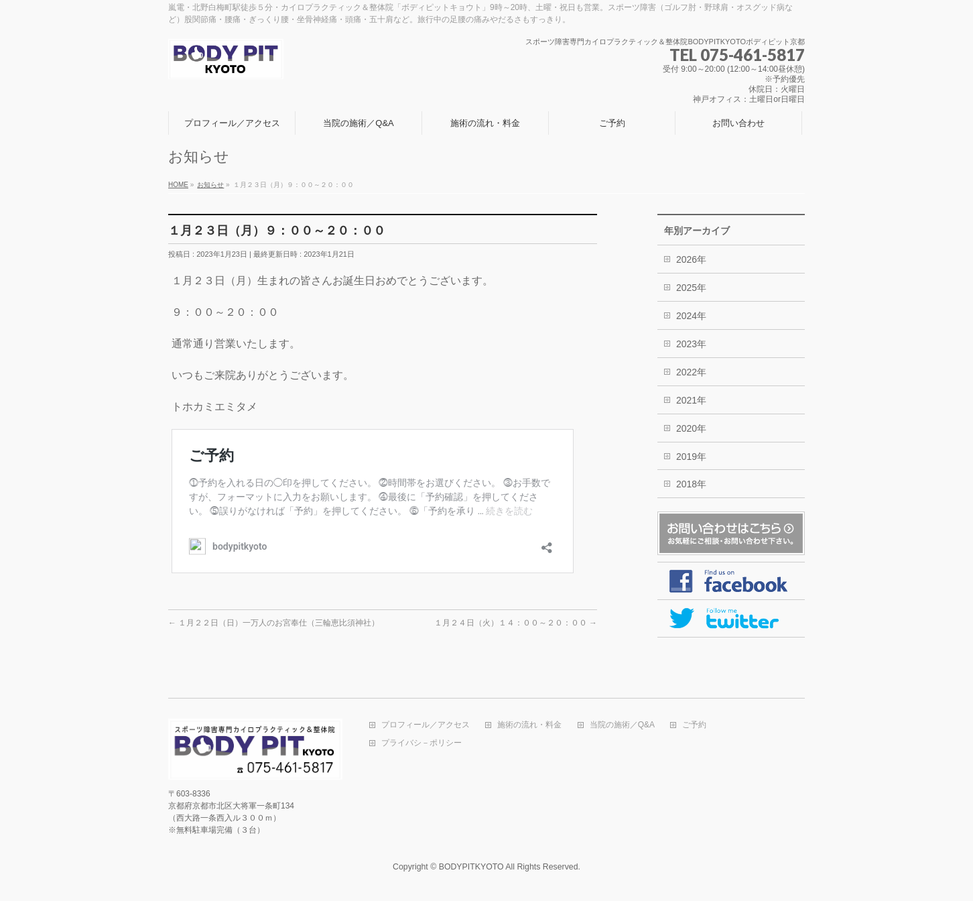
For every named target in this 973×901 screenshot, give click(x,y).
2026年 (691, 259)
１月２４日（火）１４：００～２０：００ (515, 622)
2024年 (691, 315)
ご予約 (694, 725)
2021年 (691, 400)
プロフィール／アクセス (425, 725)
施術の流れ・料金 (529, 725)
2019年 (691, 456)
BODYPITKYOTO (471, 867)
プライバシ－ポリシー (421, 743)
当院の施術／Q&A (622, 725)
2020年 (691, 428)
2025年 (691, 287)
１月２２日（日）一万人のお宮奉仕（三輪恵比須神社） (273, 622)
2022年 (691, 372)
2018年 (691, 484)
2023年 (691, 344)
